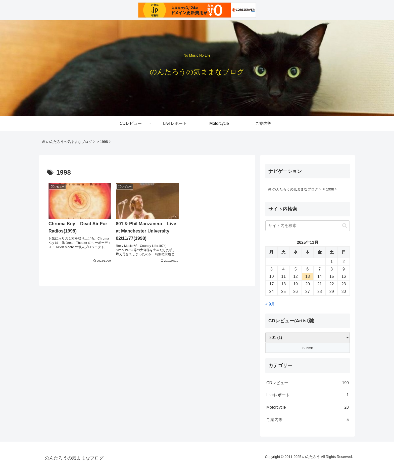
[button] (344, 225)
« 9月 (270, 304)
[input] (307, 225)
